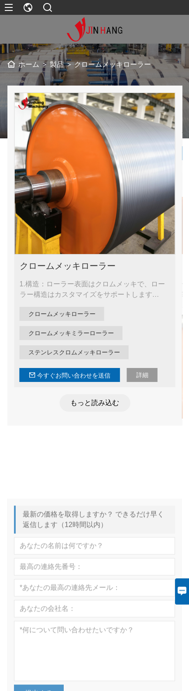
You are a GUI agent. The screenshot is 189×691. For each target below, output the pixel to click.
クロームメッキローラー (70, 266)
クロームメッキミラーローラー (74, 333)
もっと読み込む (97, 402)
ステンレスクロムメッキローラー (77, 352)
